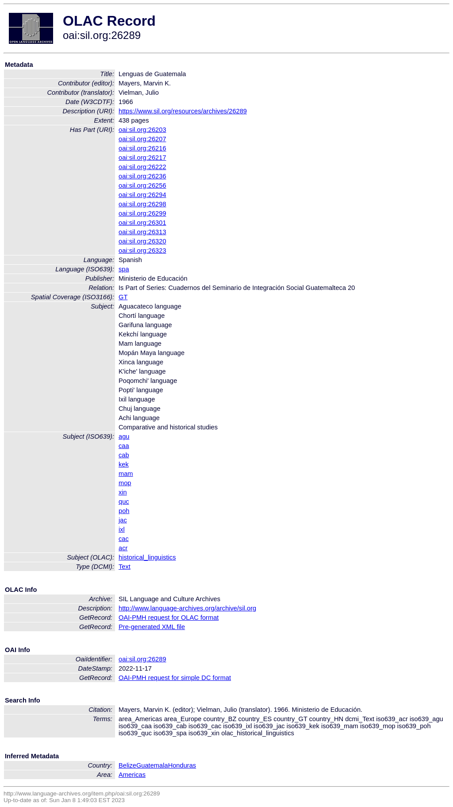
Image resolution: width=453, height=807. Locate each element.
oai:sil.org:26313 (142, 232)
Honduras (182, 765)
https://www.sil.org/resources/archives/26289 (183, 111)
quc (124, 501)
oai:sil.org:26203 (142, 129)
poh (124, 510)
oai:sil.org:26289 (142, 659)
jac (123, 520)
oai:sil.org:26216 (142, 148)
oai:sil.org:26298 (142, 204)
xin (123, 492)
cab (124, 455)
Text (125, 566)
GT (123, 297)
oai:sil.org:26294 (142, 194)
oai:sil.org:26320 (142, 241)
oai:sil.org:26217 (142, 157)
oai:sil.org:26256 (142, 185)
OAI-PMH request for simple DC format (175, 677)
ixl (122, 529)
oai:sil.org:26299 (142, 213)
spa (124, 269)
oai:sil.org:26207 (142, 139)
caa (124, 445)
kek (124, 464)
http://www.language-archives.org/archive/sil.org (187, 608)
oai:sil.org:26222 (142, 166)
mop (125, 483)
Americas (132, 774)
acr (123, 548)
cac (124, 538)
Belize (127, 765)
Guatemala (152, 765)
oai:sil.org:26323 (142, 250)
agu (124, 436)
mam (126, 473)
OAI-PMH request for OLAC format (169, 617)
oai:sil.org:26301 (142, 222)
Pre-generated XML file (152, 626)
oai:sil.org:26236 (142, 176)
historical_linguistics (147, 557)
